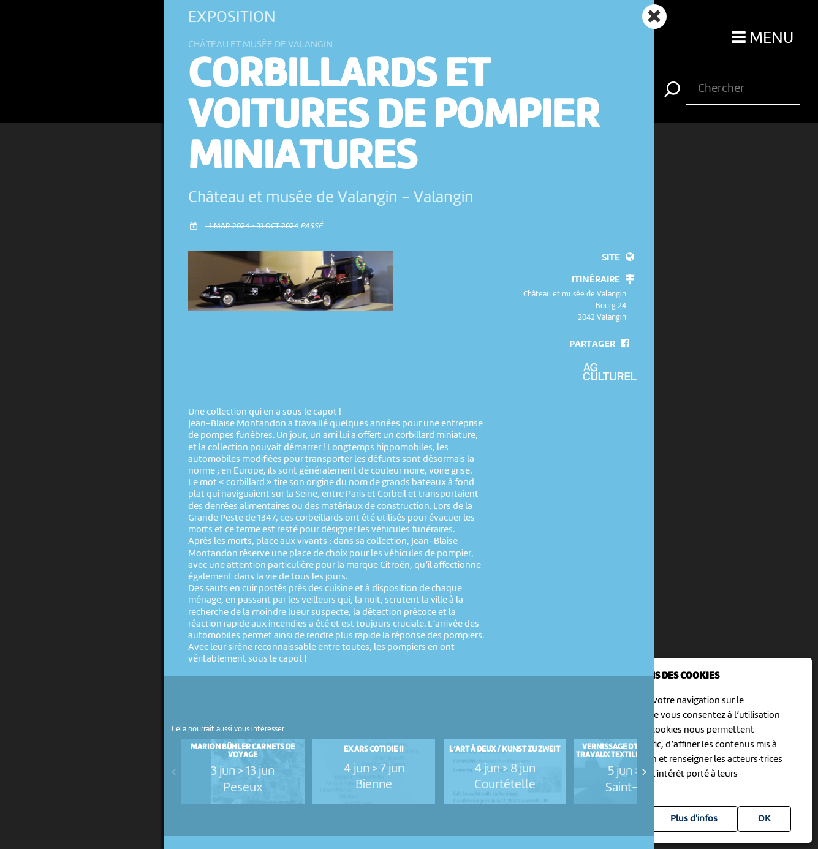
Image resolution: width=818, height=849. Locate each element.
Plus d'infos (694, 819)
